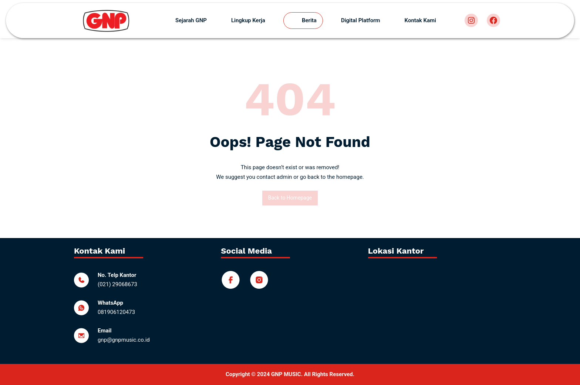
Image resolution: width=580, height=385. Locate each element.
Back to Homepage (290, 198)
